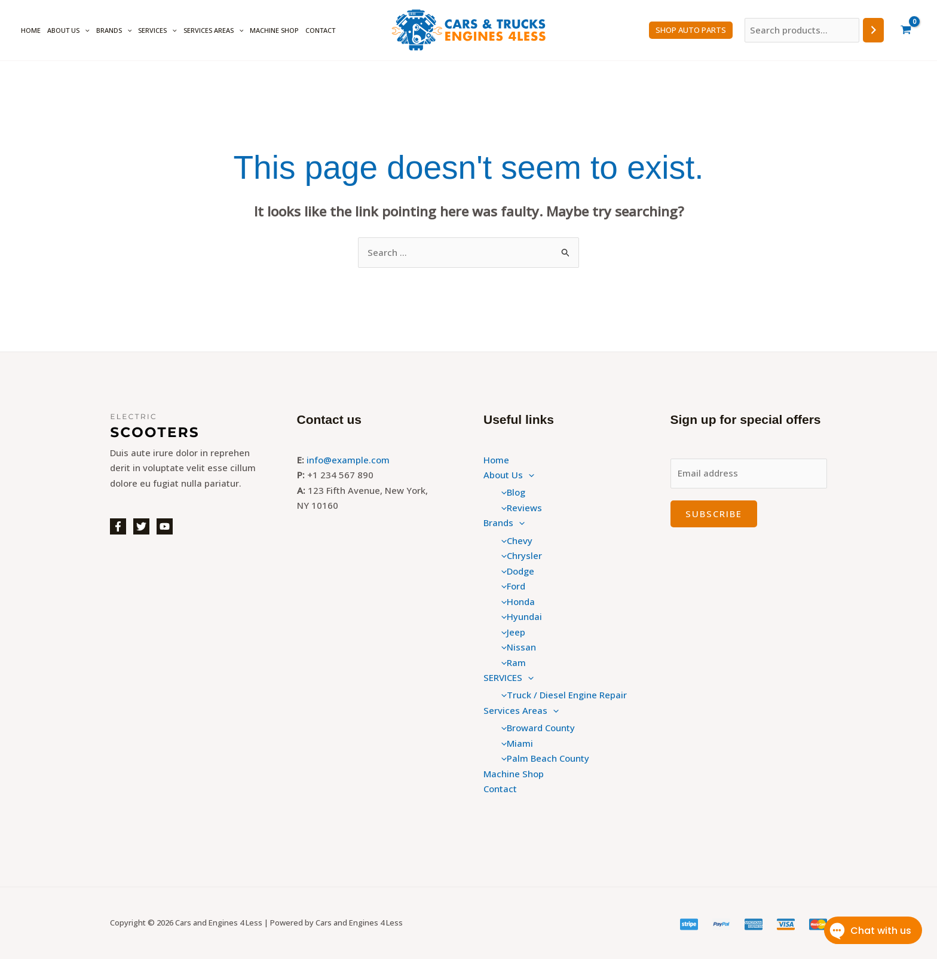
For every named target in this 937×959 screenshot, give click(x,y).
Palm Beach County (542, 758)
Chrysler (518, 555)
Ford (510, 586)
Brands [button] (114, 30)
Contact (320, 30)
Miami (514, 743)
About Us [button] (68, 30)
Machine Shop (274, 30)
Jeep (510, 632)
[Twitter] (141, 526)
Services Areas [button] (213, 30)
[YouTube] (165, 526)
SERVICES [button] (157, 30)
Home (31, 30)
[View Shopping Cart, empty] (906, 30)
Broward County (535, 728)
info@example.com (348, 460)
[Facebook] (118, 526)
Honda (515, 601)
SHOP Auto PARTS (691, 30)
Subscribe (713, 514)
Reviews (518, 508)
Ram (510, 662)
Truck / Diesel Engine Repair (561, 695)
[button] (84, 30)
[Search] (873, 30)
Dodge (514, 571)
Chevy (513, 540)
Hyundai (518, 616)
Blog (510, 492)
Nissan (515, 647)
